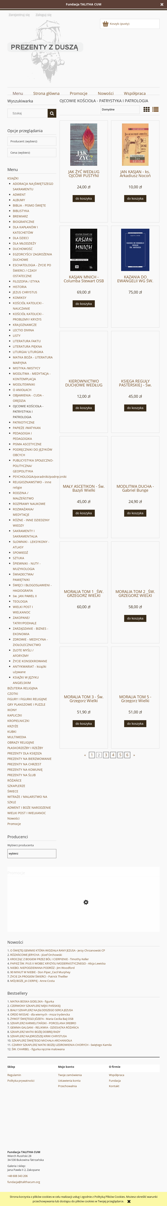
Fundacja (115, 1081)
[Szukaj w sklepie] (28, 113)
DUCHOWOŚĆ (23, 249)
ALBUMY (19, 200)
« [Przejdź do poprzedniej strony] (85, 755)
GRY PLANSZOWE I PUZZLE (26, 704)
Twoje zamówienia (70, 1075)
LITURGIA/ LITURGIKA (28, 352)
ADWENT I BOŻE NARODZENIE (29, 807)
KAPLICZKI (14, 715)
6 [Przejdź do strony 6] (127, 755)
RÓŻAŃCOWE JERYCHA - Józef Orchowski (36, 955)
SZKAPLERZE (16, 786)
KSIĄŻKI (12, 178)
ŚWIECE (12, 791)
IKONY (12, 710)
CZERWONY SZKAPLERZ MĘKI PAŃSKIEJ (35, 1006)
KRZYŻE (12, 726)
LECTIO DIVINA (23, 330)
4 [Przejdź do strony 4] (113, 755)
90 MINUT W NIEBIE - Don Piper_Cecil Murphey (40, 972)
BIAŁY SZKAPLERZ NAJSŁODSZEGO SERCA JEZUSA (41, 1010)
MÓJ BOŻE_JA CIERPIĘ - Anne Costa (32, 981)
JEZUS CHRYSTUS (25, 292)
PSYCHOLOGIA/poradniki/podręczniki (40, 477)
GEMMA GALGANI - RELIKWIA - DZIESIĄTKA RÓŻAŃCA (44, 1027)
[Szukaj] (52, 113)
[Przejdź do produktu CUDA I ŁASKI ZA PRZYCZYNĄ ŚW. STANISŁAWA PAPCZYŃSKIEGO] (83, 922)
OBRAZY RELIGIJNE (20, 742)
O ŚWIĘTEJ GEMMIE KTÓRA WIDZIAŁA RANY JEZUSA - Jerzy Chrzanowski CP (57, 950)
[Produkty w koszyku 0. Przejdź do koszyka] (116, 24)
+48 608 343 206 (17, 1176)
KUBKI (11, 732)
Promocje (14, 824)
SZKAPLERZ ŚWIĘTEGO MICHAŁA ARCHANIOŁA (42, 1040)
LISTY (16, 336)
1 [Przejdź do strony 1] (92, 755)
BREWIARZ (20, 216)
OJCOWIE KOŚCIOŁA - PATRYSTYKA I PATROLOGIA (28, 411)
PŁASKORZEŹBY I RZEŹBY (25, 748)
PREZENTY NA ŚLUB (21, 775)
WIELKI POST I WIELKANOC (26, 813)
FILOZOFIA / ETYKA (26, 281)
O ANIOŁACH (22, 390)
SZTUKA (18, 558)
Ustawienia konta (69, 1081)
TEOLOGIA (20, 601)
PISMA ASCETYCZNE (27, 444)
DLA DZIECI (21, 238)
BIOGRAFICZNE (23, 222)
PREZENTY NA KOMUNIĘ (25, 769)
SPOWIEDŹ (20, 552)
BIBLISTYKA (21, 211)
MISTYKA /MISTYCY (26, 368)
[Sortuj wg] (120, 109)
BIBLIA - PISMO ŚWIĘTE (29, 205)
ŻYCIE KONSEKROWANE (30, 661)
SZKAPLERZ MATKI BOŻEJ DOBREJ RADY (35, 1032)
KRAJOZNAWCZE (25, 325)
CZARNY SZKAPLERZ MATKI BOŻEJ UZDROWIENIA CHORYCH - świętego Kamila (62, 1045)
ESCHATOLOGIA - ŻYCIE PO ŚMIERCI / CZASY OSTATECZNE (32, 270)
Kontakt (114, 1086)
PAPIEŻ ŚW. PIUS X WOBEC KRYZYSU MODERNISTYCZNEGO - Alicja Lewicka (57, 963)
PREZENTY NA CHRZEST (24, 764)
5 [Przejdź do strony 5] (120, 755)
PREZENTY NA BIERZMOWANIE (29, 759)
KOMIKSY (19, 298)
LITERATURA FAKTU (27, 341)
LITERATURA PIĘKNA (27, 346)
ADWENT (19, 194)
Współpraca (116, 1075)
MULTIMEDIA (16, 737)
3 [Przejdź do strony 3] (106, 755)
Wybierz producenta (20, 845)
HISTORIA (20, 287)
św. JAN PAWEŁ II (25, 596)
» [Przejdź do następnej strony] (134, 755)
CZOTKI (12, 694)
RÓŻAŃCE (14, 780)
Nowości (13, 818)
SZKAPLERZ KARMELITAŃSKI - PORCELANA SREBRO (43, 1023)
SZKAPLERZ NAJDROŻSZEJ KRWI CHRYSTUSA (38, 1036)
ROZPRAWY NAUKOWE (29, 504)
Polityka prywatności (20, 1081)
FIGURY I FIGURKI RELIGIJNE (27, 699)
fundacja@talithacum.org (23, 1182)
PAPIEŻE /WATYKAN (27, 428)
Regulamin (14, 1075)
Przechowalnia (67, 1086)
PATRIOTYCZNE (24, 422)
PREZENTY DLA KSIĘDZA (24, 753)
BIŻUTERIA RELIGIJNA (22, 688)
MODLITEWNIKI (24, 384)
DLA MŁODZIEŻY (24, 243)
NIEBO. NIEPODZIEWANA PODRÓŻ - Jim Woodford (42, 968)
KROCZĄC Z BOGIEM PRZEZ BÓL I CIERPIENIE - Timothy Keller (49, 959)
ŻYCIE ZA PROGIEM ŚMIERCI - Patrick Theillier (39, 976)
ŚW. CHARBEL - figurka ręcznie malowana (38, 1049)
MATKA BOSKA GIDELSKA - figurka (32, 1001)
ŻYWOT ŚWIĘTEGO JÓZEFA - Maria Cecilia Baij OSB (41, 1019)
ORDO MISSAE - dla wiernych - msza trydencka (40, 1014)
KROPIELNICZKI (18, 721)
